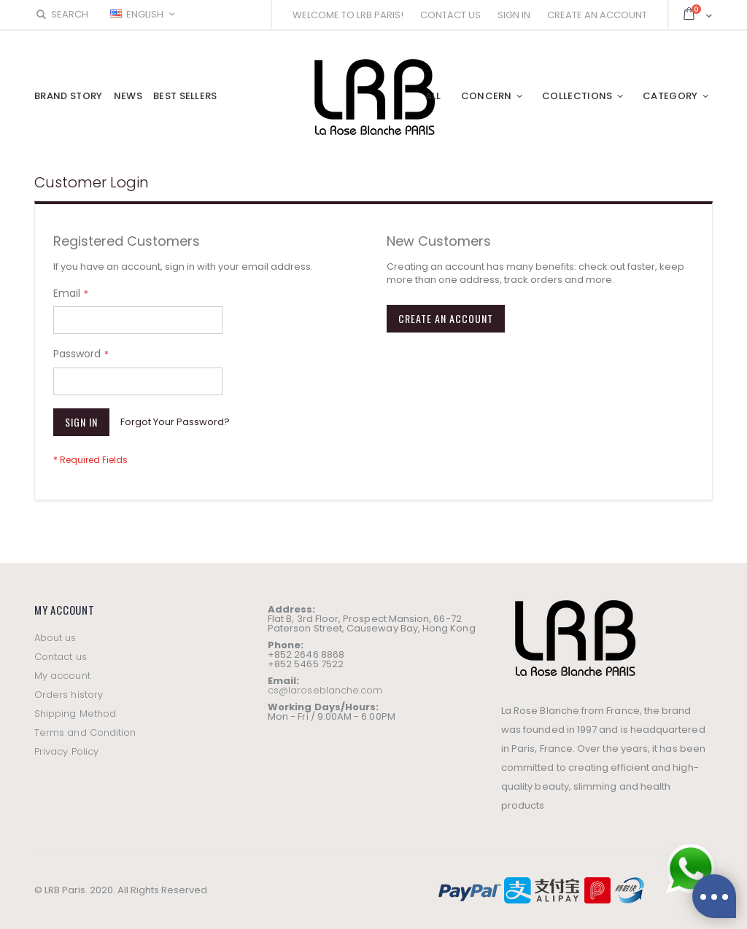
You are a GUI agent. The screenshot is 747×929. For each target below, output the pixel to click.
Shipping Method (75, 713)
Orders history (68, 694)
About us (55, 638)
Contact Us (450, 15)
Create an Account (597, 15)
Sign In (514, 15)
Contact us (60, 657)
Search (61, 14)
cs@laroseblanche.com (325, 690)
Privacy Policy (66, 751)
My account (62, 676)
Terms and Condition (85, 732)
